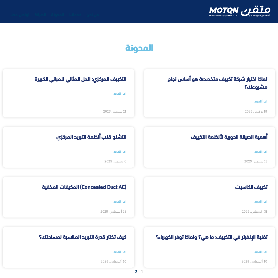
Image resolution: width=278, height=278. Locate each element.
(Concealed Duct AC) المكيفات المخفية (84, 186)
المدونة (57, 14)
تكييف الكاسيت (251, 186)
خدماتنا (75, 14)
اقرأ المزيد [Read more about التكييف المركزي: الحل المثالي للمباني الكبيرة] (119, 93)
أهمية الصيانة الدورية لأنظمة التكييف (229, 136)
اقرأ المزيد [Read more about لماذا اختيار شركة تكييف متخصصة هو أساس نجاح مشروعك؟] (260, 101)
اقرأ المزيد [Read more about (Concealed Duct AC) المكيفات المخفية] (119, 201)
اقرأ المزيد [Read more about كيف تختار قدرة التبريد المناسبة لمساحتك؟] (119, 251)
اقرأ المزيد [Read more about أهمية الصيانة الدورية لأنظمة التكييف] (260, 151)
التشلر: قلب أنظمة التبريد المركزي (91, 136)
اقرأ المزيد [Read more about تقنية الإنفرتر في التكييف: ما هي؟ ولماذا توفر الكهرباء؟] (260, 251)
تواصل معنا (19, 14)
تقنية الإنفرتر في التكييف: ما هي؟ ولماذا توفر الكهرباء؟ (211, 236)
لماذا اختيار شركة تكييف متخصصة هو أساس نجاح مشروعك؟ (217, 82)
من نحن (92, 14)
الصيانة (40, 14)
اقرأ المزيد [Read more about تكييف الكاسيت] (260, 201)
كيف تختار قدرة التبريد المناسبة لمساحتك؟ (82, 236)
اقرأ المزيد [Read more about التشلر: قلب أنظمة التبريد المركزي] (119, 151)
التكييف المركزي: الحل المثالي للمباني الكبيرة (80, 78)
